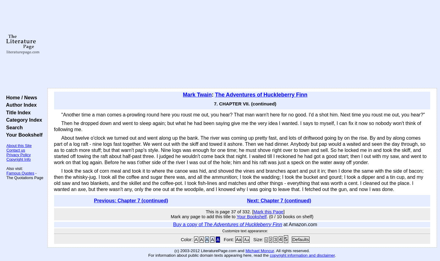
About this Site (19, 145)
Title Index (17, 112)
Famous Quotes (20, 173)
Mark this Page (269, 211)
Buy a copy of (227, 224)
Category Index (22, 120)
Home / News (20, 97)
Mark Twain (197, 95)
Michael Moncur (259, 250)
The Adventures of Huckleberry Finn (261, 95)
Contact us (15, 150)
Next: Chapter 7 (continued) (279, 200)
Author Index (20, 105)
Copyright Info (18, 159)
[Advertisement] (242, 44)
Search (13, 127)
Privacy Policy (18, 155)
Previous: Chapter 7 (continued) (131, 200)
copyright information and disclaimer (302, 255)
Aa (238, 239)
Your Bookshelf (22, 135)
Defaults (300, 239)
